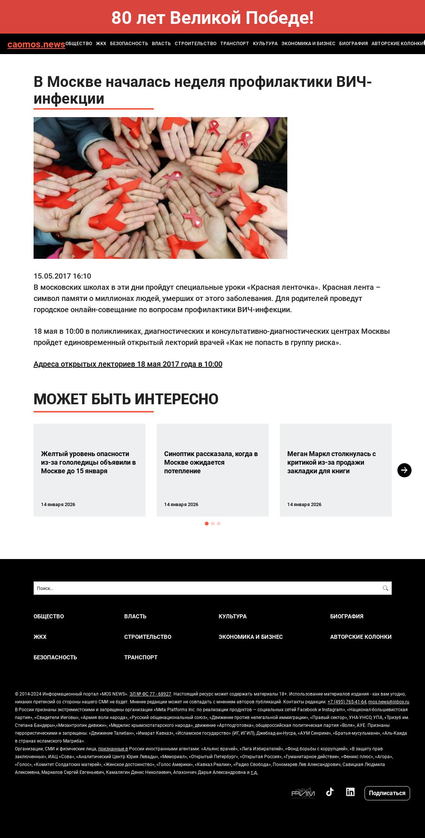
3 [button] (219, 523)
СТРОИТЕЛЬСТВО (195, 43)
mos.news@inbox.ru (388, 701)
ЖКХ (101, 43)
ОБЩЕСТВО (78, 43)
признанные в (113, 748)
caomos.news (36, 43)
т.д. (254, 772)
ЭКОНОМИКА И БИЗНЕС (308, 43)
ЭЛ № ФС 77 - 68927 (150, 694)
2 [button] (213, 523)
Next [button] (404, 470)
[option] (89, 470)
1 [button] (207, 523)
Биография (353, 43)
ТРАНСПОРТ (234, 43)
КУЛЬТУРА (265, 43)
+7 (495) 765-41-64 (347, 701)
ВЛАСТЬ (161, 43)
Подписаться (387, 793)
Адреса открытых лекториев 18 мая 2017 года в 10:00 (128, 363)
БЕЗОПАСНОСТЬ (129, 43)
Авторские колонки (398, 43)
